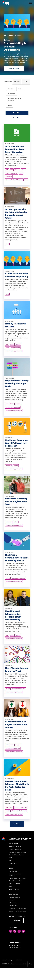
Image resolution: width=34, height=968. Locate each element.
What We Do (13, 843)
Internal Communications (17, 852)
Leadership (13, 905)
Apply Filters (17, 113)
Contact (15, 920)
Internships (13, 902)
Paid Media (11, 94)
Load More (17, 824)
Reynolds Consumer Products (15, 874)
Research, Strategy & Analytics (14, 100)
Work (11, 868)
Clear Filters (17, 118)
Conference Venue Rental (17, 911)
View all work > (14, 889)
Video (10, 106)
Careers (11, 900)
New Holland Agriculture (17, 878)
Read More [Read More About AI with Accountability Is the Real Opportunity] (13, 69)
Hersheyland (13, 871)
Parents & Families (15, 846)
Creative (10, 89)
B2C (10, 860)
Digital (20, 89)
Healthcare (13, 863)
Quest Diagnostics (15, 881)
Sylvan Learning (14, 883)
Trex (10, 886)
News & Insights (14, 897)
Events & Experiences (16, 855)
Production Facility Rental (17, 908)
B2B (10, 857)
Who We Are (13, 894)
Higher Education (15, 849)
